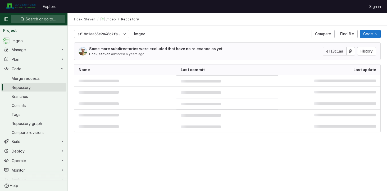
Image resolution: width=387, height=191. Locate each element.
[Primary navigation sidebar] (6, 19)
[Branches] (33, 96)
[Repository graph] (33, 123)
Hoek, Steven (99, 54)
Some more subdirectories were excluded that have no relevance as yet (155, 48)
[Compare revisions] (33, 132)
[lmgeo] (33, 40)
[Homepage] (21, 6)
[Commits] (33, 105)
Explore (50, 6)
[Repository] (33, 87)
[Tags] (33, 114)
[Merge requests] (33, 78)
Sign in (375, 6)
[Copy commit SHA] (351, 51)
